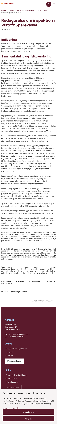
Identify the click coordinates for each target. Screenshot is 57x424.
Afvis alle (28, 419)
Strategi (9, 352)
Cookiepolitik (11, 378)
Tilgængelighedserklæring (16, 375)
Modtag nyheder (14, 361)
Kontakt (9, 355)
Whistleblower (13, 387)
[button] (55, 4)
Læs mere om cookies (11, 408)
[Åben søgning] (48, 4)
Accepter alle (28, 412)
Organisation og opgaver (16, 348)
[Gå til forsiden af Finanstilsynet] (10, 4)
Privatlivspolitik (12, 382)
